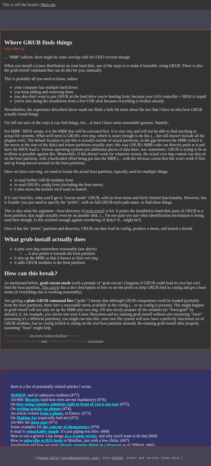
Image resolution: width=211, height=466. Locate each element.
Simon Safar (49, 459)
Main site (48, 5)
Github (117, 459)
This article (51, 288)
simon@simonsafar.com (79, 459)
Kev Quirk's (36, 336)
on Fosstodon (95, 341)
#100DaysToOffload (55, 336)
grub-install (95, 211)
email (44, 341)
